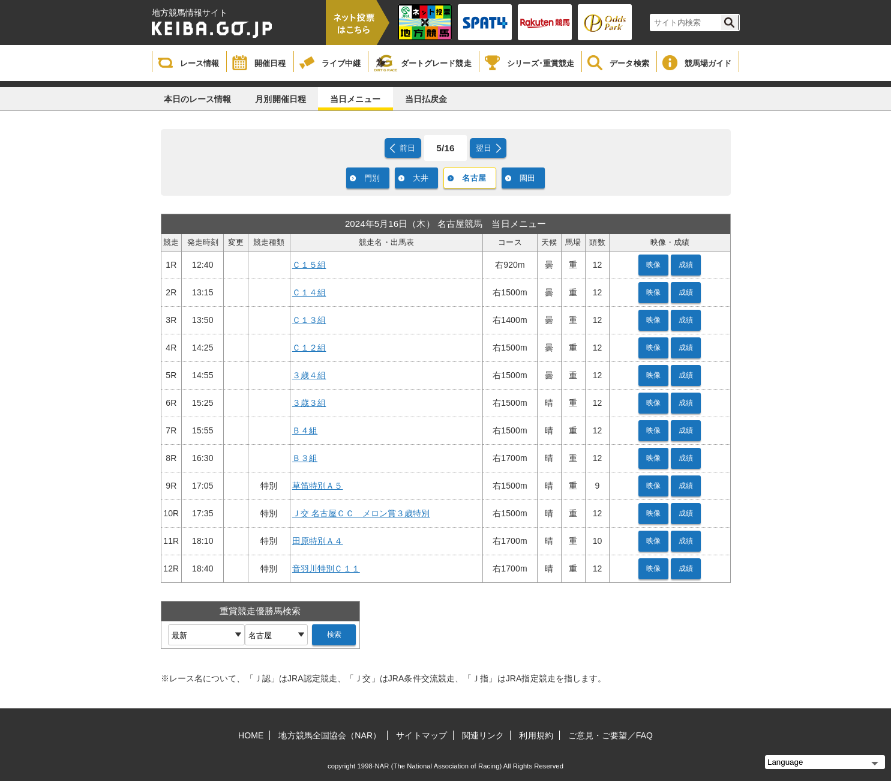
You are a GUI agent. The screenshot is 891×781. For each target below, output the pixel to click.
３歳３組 (309, 403)
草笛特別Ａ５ (317, 485)
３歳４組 (309, 375)
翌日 (483, 147)
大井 (420, 177)
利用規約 (536, 735)
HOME (250, 735)
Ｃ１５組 (309, 265)
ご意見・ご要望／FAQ (610, 735)
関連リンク (483, 735)
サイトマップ (421, 735)
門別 (372, 177)
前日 (407, 147)
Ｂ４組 (304, 430)
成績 (686, 265)
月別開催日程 (280, 99)
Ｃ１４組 (309, 292)
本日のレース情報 (198, 99)
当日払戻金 (426, 99)
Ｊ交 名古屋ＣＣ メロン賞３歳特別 (361, 513)
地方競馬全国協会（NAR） (329, 735)
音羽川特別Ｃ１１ (326, 568)
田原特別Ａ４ (317, 541)
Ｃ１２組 (309, 347)
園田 (527, 177)
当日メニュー (355, 99)
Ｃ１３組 (309, 320)
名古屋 (473, 177)
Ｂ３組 (304, 458)
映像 (653, 265)
